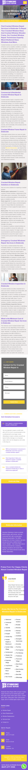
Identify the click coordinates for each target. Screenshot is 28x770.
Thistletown (19, 656)
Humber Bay (8, 636)
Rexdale (18, 624)
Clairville (7, 627)
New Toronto (8, 676)
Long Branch (8, 665)
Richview (18, 627)
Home (3, 20)
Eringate (7, 633)
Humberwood (9, 652)
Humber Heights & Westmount (8, 642)
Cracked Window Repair (12, 20)
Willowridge (19, 677)
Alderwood (8, 619)
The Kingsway (20, 650)
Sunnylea (18, 644)
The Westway (19, 653)
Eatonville (8, 630)
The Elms (18, 647)
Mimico (7, 673)
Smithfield (18, 635)
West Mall (18, 674)
